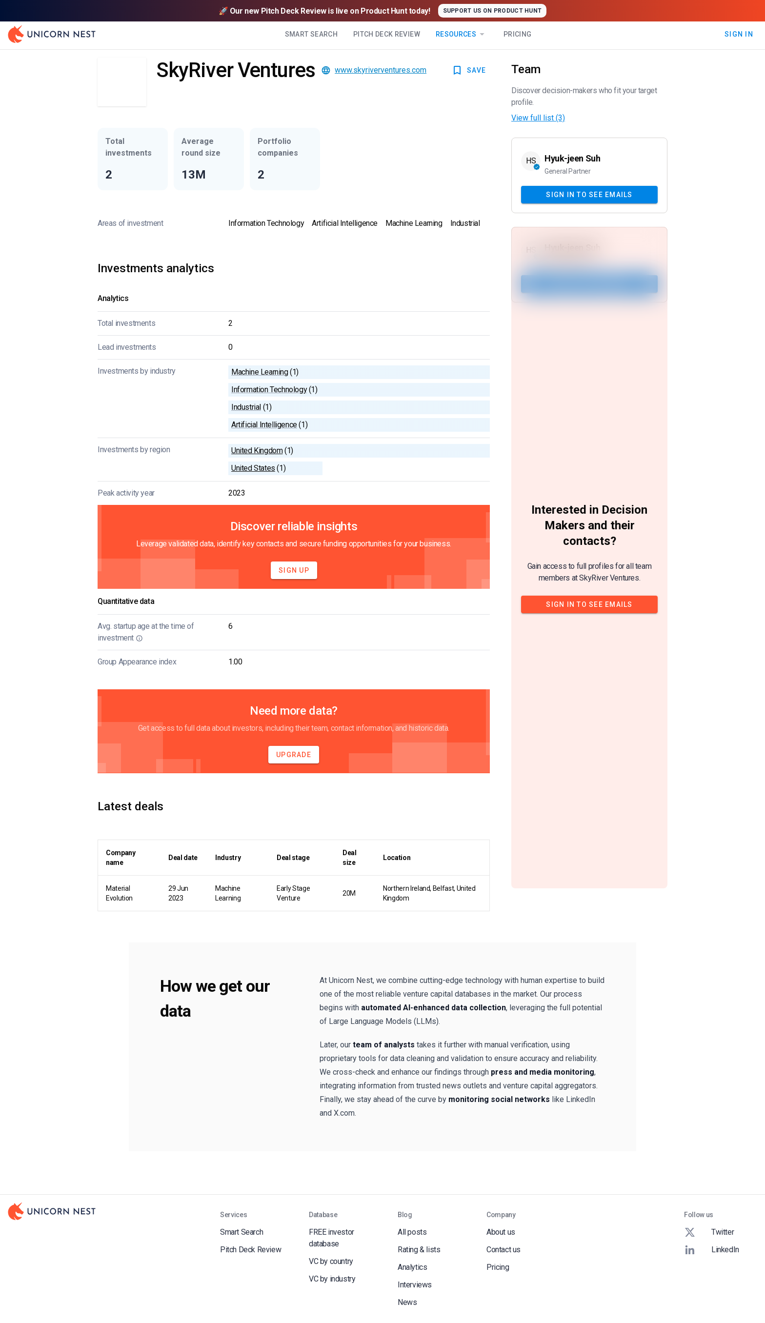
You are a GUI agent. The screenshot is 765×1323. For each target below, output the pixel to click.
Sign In (739, 34)
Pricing (517, 34)
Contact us (503, 1249)
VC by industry (332, 1278)
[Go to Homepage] (52, 34)
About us (500, 1232)
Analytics (412, 1267)
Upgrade (293, 754)
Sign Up (294, 570)
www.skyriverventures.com (380, 70)
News (407, 1302)
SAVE (468, 70)
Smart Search (311, 34)
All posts (412, 1232)
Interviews (415, 1284)
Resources (462, 34)
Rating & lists (419, 1249)
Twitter (709, 1232)
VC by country (331, 1261)
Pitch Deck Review (386, 34)
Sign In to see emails (589, 194)
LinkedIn (711, 1250)
